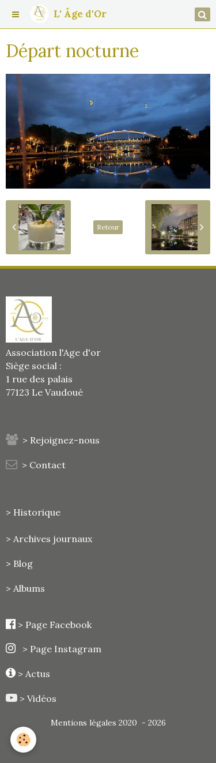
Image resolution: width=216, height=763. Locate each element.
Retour (108, 227)
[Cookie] (23, 740)
